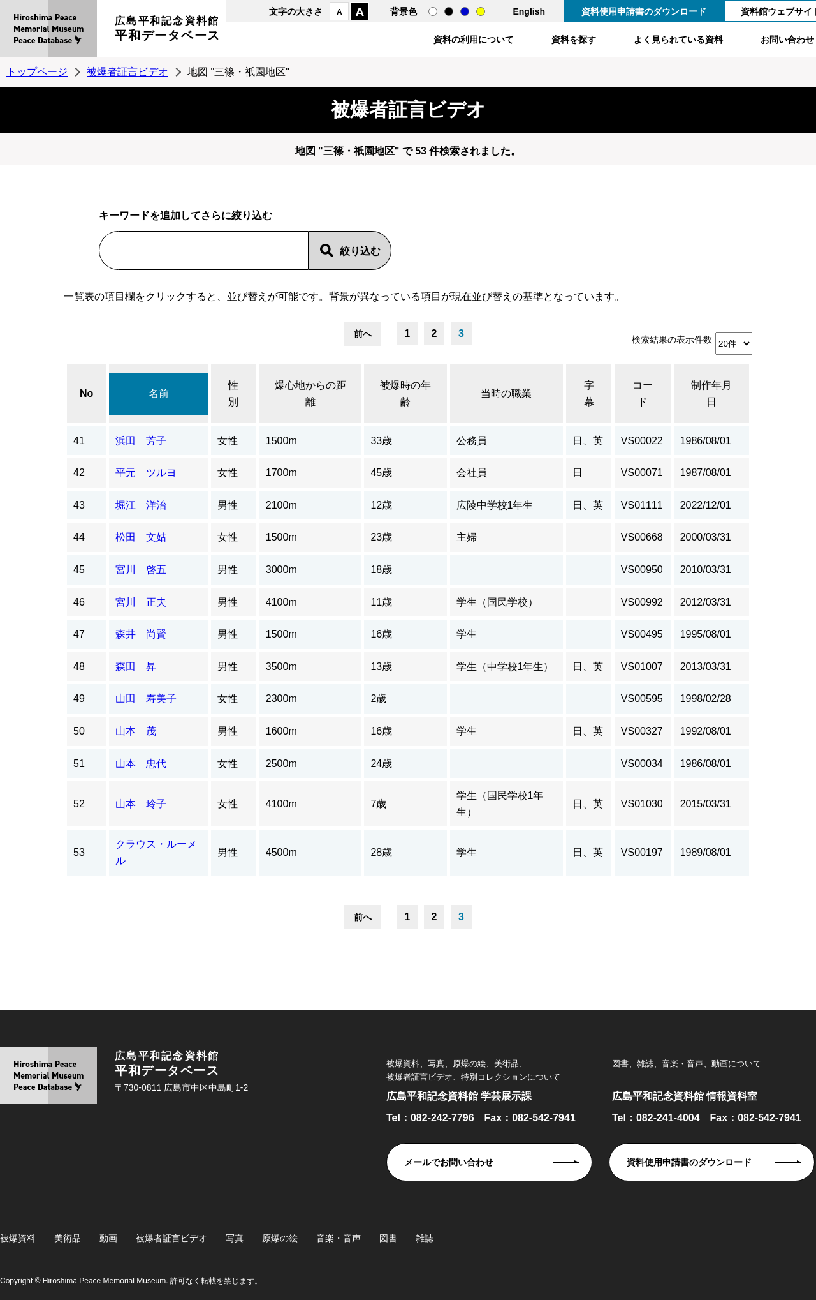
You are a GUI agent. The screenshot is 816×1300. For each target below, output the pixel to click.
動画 (108, 1238)
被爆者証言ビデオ (127, 71)
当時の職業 (506, 393)
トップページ (37, 71)
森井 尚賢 (140, 634)
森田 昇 (135, 666)
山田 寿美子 (146, 698)
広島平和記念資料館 (168, 30)
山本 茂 (135, 731)
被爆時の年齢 (405, 393)
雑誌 (424, 1238)
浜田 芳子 (140, 440)
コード (642, 393)
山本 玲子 (140, 803)
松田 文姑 (140, 537)
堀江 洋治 (140, 505)
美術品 (67, 1238)
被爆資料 (18, 1238)
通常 (432, 11)
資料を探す (573, 39)
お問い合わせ (787, 39)
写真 (235, 1238)
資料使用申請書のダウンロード (643, 11)
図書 (388, 1238)
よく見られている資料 (678, 39)
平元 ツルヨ (146, 472)
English (529, 11)
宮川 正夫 (140, 602)
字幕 (589, 393)
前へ (363, 334)
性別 (233, 393)
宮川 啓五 (140, 569)
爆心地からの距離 (310, 393)
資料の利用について (473, 39)
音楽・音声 (338, 1238)
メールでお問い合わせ (448, 1162)
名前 (159, 393)
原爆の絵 (280, 1238)
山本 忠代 (140, 763)
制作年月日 (711, 393)
